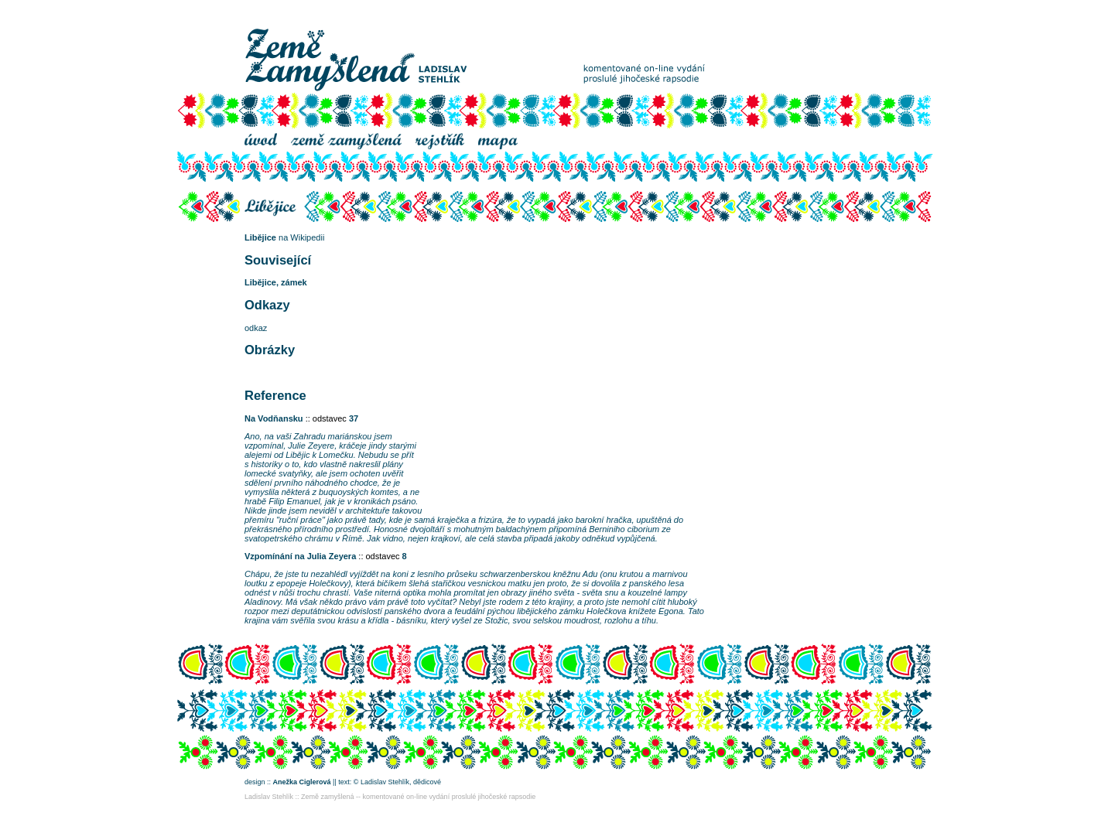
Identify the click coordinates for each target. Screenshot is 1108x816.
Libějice (260, 237)
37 (353, 418)
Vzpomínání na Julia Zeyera (300, 556)
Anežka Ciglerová (302, 782)
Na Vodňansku (274, 418)
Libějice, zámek (276, 282)
